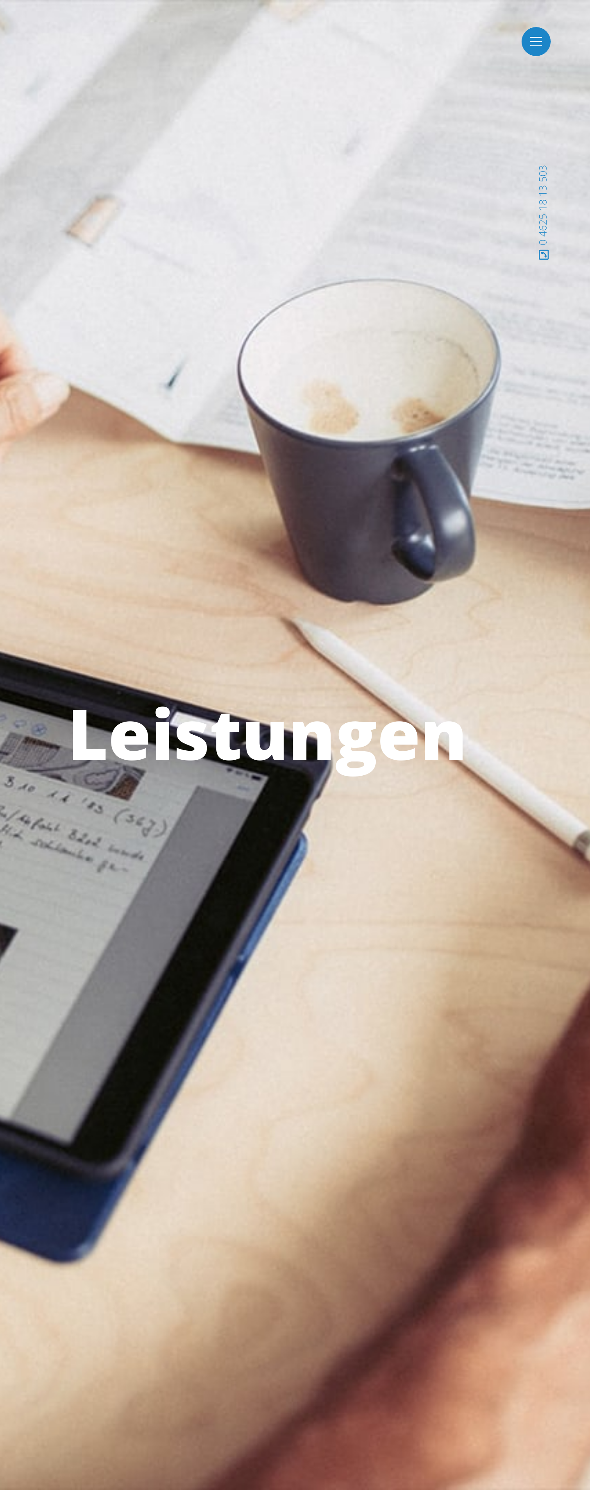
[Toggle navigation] (536, 42)
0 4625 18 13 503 (542, 212)
